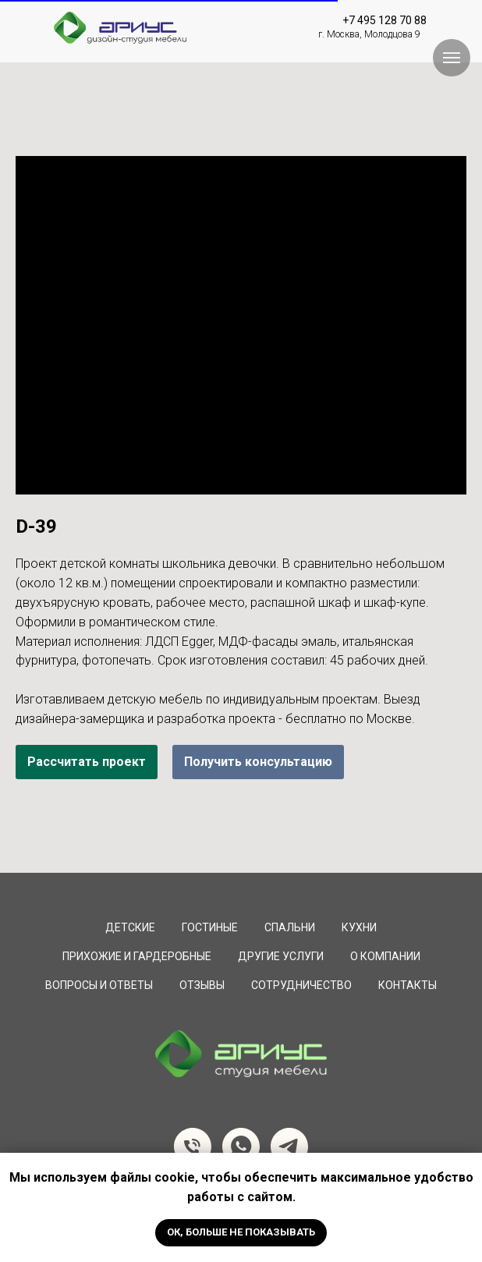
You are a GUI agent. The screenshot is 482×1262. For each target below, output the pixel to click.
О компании (385, 956)
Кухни (359, 927)
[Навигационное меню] (451, 57)
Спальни (289, 927)
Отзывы (202, 985)
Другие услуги (281, 956)
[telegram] (289, 1146)
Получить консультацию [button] (258, 761)
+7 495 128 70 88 (384, 20)
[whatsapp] (241, 1146)
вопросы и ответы (99, 985)
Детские (130, 927)
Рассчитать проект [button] (86, 761)
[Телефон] (192, 1146)
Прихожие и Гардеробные (136, 956)
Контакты (407, 985)
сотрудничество (301, 985)
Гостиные (210, 927)
